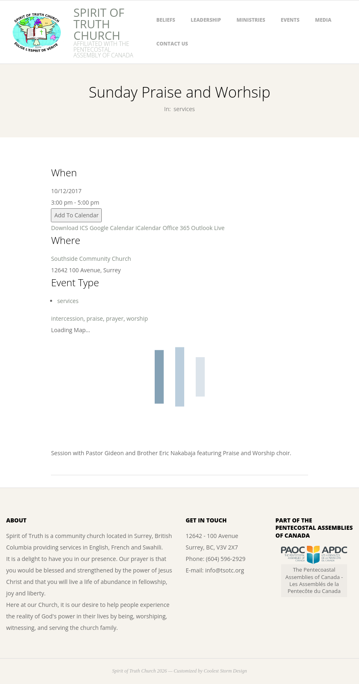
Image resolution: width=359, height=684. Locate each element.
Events (290, 19)
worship (137, 318)
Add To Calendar (76, 215)
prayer (114, 318)
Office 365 (176, 228)
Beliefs (165, 19)
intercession (67, 318)
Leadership (206, 19)
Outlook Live (208, 228)
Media (323, 19)
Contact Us (172, 43)
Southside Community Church (91, 258)
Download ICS (69, 228)
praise (95, 318)
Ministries (251, 19)
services (184, 109)
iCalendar (148, 228)
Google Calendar (111, 228)
